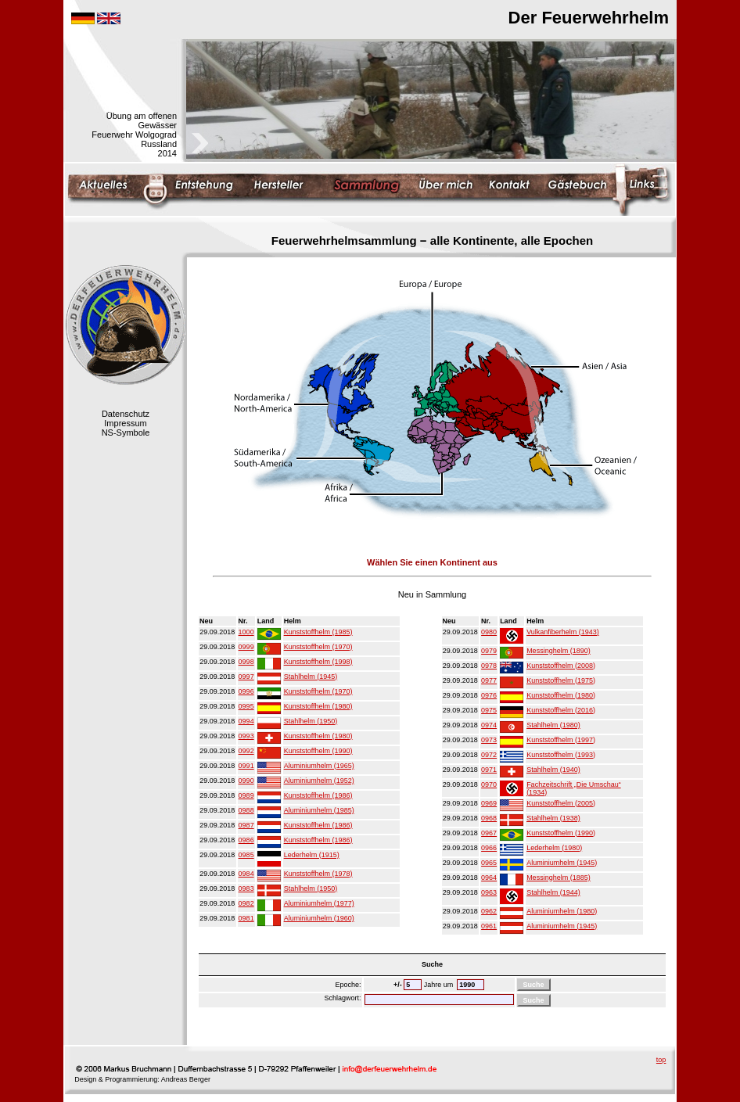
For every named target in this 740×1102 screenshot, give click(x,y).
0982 (246, 903)
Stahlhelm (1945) (311, 676)
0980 (489, 632)
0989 (246, 795)
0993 (246, 736)
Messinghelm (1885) (558, 877)
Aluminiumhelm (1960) (319, 918)
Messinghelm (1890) (558, 651)
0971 (489, 770)
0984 (246, 874)
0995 (246, 706)
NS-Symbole (126, 432)
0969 (489, 803)
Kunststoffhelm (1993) (560, 755)
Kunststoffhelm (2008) (560, 665)
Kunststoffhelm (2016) (560, 710)
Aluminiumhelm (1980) (561, 911)
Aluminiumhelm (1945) (561, 863)
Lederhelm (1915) (311, 855)
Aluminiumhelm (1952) (319, 780)
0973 (489, 740)
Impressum (125, 423)
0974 (489, 725)
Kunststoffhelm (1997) (560, 740)
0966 (489, 848)
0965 (489, 863)
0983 (246, 888)
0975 (489, 710)
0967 (489, 833)
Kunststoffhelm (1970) (318, 647)
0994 (246, 721)
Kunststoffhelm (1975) (560, 680)
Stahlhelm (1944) (553, 892)
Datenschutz (125, 413)
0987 (246, 825)
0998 (246, 662)
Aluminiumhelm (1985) (319, 810)
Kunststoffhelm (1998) (318, 662)
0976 (489, 695)
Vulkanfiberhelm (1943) (562, 632)
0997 (246, 676)
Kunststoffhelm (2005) (560, 803)
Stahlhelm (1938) (553, 818)
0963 (489, 892)
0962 (489, 911)
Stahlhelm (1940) (553, 770)
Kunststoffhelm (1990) (318, 751)
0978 (489, 665)
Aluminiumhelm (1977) (319, 903)
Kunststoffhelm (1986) (318, 795)
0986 (246, 840)
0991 (246, 766)
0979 (489, 651)
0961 (489, 926)
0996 (246, 691)
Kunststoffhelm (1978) (318, 874)
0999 (246, 647)
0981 (246, 918)
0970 (489, 784)
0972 (489, 755)
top (661, 1060)
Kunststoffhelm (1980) (318, 706)
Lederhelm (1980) (554, 848)
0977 (489, 680)
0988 (246, 810)
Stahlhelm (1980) (553, 725)
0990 (246, 780)
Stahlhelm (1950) (311, 721)
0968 (489, 818)
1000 (246, 632)
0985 (246, 855)
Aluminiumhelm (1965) (319, 766)
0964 (489, 877)
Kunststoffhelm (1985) (318, 632)
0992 (246, 751)
